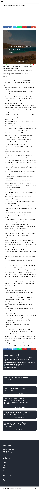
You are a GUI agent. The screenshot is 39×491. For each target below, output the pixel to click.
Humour (4, 465)
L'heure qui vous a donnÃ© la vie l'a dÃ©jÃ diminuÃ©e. (20, 270)
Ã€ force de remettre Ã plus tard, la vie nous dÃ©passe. (20, 128)
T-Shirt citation (6, 451)
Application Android (7, 453)
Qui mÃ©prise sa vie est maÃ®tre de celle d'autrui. (19, 133)
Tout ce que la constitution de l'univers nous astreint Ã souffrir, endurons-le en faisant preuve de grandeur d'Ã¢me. (20, 236)
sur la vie (8, 68)
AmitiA (4, 462)
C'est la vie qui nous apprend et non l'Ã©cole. (17, 158)
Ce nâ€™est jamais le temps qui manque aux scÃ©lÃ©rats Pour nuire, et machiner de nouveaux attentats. (18, 304)
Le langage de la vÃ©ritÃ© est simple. (15, 290)
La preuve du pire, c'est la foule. (14, 103)
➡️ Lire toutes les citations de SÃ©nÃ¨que (12, 365)
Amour (4, 464)
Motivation (5, 469)
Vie (3, 470)
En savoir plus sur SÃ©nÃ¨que (10, 367)
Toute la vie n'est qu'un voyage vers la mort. (17, 126)
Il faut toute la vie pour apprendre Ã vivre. (16, 130)
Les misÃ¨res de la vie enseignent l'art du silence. (18, 155)
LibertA (4, 467)
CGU (36, 488)
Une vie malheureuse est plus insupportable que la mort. (20, 206)
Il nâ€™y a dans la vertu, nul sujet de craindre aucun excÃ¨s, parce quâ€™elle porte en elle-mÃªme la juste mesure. (19, 215)
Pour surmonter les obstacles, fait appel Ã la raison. (19, 231)
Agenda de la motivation (8, 449)
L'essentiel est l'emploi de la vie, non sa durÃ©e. (18, 80)
